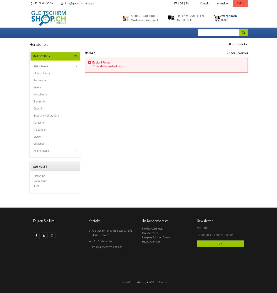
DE (181, 3)
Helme (37, 87)
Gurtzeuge (39, 80)
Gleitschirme (40, 66)
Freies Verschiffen (190, 16)
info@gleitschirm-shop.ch (80, 3)
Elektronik (39, 101)
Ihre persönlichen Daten (156, 252)
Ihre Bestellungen (152, 243)
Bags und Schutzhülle (46, 115)
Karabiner (39, 122)
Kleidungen (39, 129)
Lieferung (39, 177)
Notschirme (40, 94)
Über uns (39, 192)
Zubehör (38, 108)
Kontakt (204, 3)
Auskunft (40, 166)
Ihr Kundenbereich (155, 235)
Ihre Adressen (150, 247)
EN (187, 3)
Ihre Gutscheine (151, 256)
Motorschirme (41, 73)
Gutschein (39, 143)
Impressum (40, 182)
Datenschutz (41, 197)
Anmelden (223, 3)
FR (175, 3)
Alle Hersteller (41, 150)
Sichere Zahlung (143, 16)
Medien (37, 136)
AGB (36, 187)
